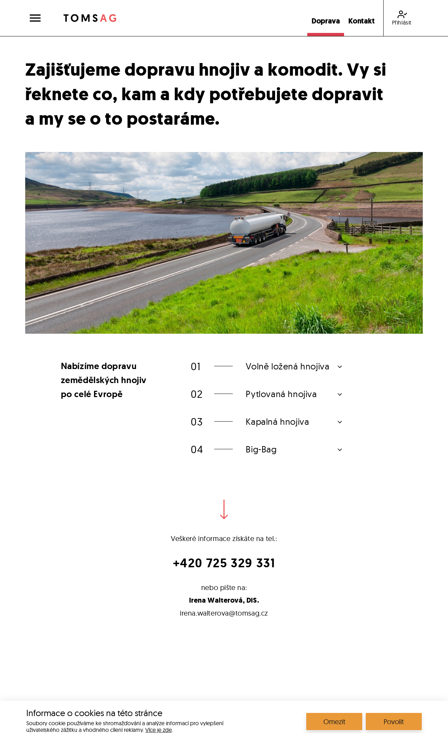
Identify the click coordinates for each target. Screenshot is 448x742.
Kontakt (361, 21)
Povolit (394, 721)
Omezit (334, 721)
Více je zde (158, 729)
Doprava (326, 21)
